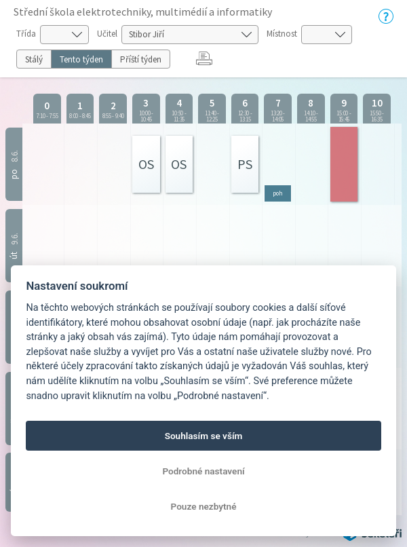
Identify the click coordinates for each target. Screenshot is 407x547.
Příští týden (140, 59)
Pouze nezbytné (204, 506)
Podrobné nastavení (203, 471)
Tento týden (81, 59)
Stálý (34, 59)
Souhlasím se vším (204, 435)
